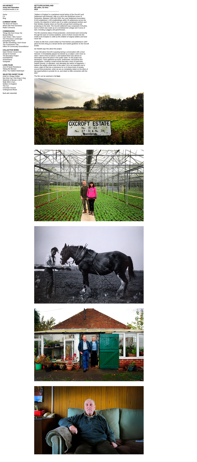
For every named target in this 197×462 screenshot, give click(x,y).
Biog (4, 18)
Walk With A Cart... (9, 82)
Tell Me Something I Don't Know (14, 43)
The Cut (6, 86)
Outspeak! (6, 61)
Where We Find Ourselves (12, 26)
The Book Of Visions (10, 24)
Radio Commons (9, 28)
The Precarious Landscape (12, 39)
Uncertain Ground (9, 88)
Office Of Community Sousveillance (16, 46)
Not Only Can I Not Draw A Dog (14, 78)
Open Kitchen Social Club (12, 52)
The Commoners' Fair (11, 45)
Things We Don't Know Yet (12, 33)
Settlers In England (10, 84)
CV (4, 16)
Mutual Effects (8, 35)
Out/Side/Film (8, 58)
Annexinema (7, 60)
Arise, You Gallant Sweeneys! (13, 71)
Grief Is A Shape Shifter (11, 76)
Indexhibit (13, 93)
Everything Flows (9, 41)
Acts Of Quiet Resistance (12, 67)
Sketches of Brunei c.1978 (12, 80)
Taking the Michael (9, 69)
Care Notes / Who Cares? (12, 37)
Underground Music (10, 90)
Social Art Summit (9, 54)
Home (5, 14)
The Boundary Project (11, 56)
